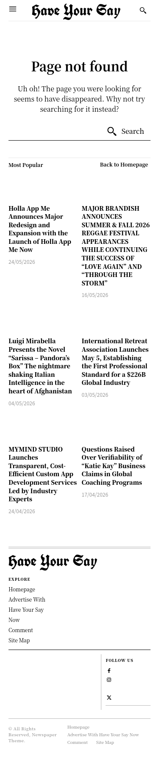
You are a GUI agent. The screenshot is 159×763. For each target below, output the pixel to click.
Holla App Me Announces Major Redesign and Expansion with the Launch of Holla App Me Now (39, 229)
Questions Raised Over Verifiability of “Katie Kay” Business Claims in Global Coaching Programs (113, 465)
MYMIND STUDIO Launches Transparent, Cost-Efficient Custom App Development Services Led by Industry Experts (42, 474)
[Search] (125, 132)
